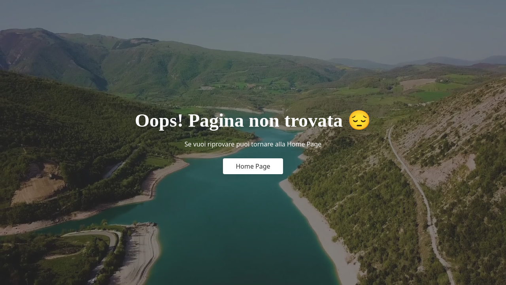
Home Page (253, 166)
